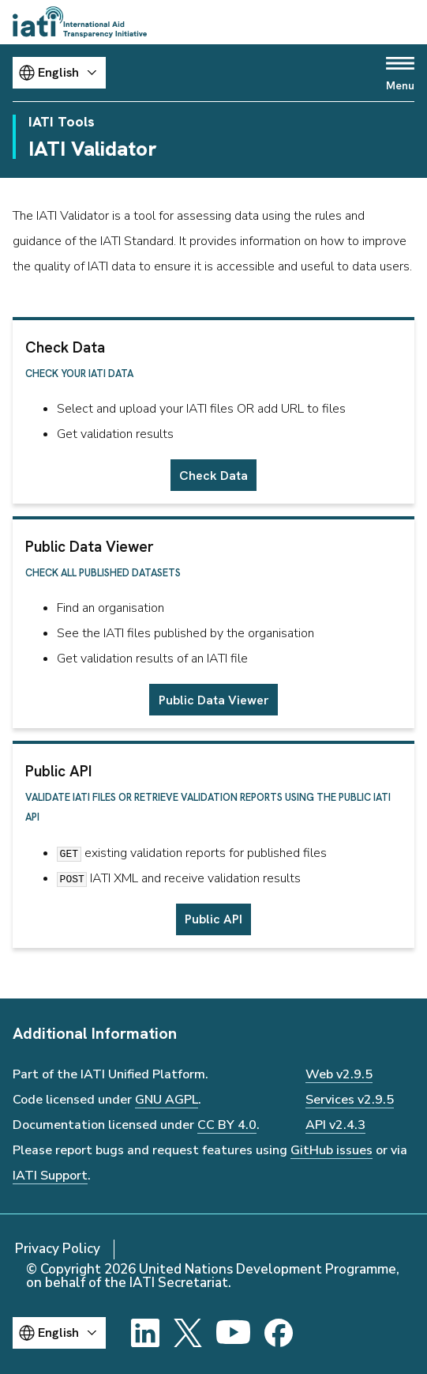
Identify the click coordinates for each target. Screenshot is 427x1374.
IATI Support (50, 1175)
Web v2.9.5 (339, 1074)
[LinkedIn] (145, 1333)
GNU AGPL (166, 1099)
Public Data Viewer (214, 700)
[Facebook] (278, 1333)
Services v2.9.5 (349, 1099)
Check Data (213, 475)
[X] (188, 1333)
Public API (213, 919)
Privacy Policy (57, 1249)
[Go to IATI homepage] (80, 22)
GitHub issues (331, 1150)
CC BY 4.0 (227, 1125)
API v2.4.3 (335, 1125)
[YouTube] (233, 1333)
